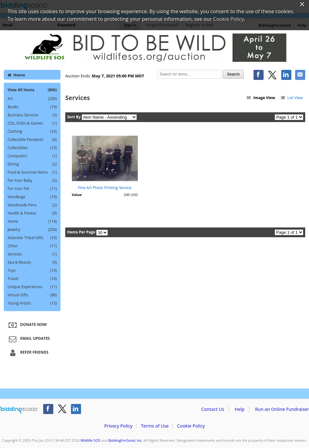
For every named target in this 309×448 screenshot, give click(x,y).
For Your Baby (32, 180)
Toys (32, 270)
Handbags (32, 197)
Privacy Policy (118, 426)
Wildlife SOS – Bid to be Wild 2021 (154, 48)
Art (32, 99)
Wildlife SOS (90, 440)
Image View (260, 97)
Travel (32, 279)
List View (291, 97)
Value (77, 194)
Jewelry (32, 230)
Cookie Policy (191, 426)
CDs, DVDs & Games (32, 123)
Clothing (32, 131)
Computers (32, 156)
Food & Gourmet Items (32, 172)
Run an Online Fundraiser (282, 409)
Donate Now (27, 325)
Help (239, 409)
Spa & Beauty (32, 262)
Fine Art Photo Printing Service (104, 187)
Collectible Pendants (32, 140)
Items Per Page (81, 232)
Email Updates (28, 338)
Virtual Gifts (32, 295)
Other (32, 246)
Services (32, 254)
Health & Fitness (32, 213)
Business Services (32, 115)
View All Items (32, 89)
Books (32, 107)
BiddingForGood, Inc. (125, 440)
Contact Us (212, 409)
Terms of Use (155, 426)
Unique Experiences (32, 287)
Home (16, 75)
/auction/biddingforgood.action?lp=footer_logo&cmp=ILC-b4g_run (19, 410)
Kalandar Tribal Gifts (32, 238)
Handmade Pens (32, 205)
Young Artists (32, 303)
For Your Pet (32, 189)
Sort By (74, 117)
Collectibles (32, 148)
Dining (32, 164)
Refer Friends (27, 352)
